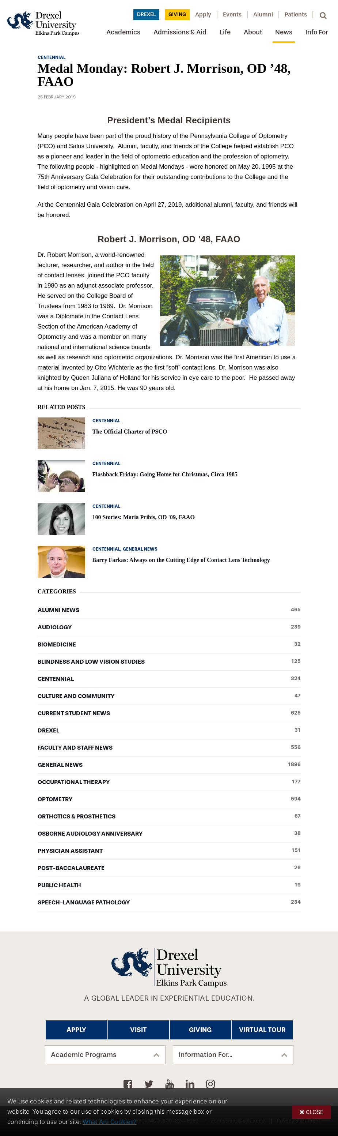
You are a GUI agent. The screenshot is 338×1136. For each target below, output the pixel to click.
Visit (138, 1030)
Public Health (169, 885)
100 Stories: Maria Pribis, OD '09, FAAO (143, 517)
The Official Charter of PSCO (129, 431)
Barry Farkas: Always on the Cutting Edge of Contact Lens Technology (181, 560)
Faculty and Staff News (169, 748)
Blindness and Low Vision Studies (169, 662)
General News (169, 765)
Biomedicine (169, 645)
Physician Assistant (169, 851)
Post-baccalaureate (169, 868)
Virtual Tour (262, 1030)
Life (225, 32)
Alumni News (169, 610)
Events (232, 14)
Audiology (169, 627)
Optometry (169, 799)
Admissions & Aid (179, 32)
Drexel (146, 14)
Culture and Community (169, 696)
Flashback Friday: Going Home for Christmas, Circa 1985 (165, 474)
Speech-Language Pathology (169, 903)
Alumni (263, 14)
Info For (316, 32)
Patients (296, 14)
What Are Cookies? (110, 1122)
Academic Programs (84, 1055)
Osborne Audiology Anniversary (169, 834)
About (253, 32)
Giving (177, 14)
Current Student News (169, 713)
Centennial (169, 679)
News (283, 32)
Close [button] (314, 1112)
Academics (123, 32)
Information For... (205, 1055)
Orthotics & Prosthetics (169, 817)
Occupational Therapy (169, 782)
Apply (203, 14)
